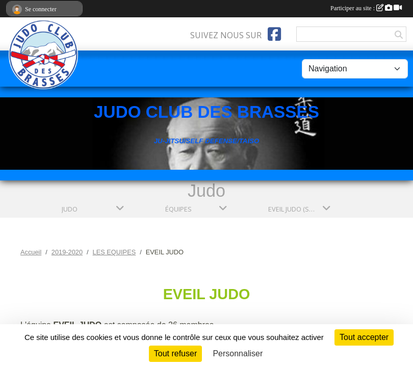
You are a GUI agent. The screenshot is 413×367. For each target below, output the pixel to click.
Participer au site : (366, 8)
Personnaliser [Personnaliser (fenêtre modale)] (238, 353)
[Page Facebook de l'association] (274, 34)
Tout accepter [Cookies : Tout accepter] (364, 337)
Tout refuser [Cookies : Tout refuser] (175, 353)
